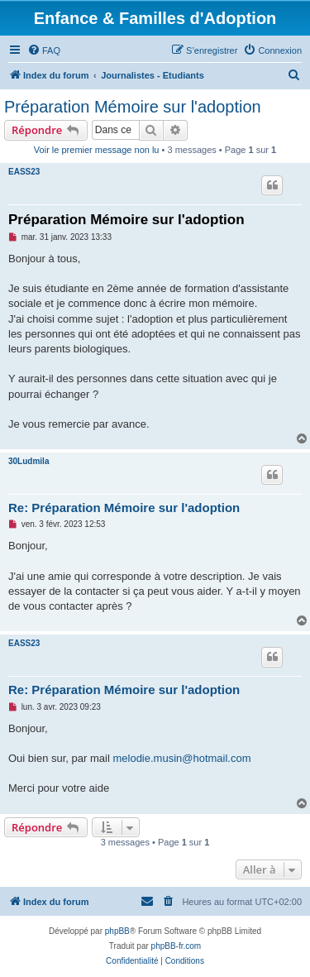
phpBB (117, 931)
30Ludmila (28, 461)
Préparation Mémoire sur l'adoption (132, 107)
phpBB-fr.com (176, 946)
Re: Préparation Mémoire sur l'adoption (124, 507)
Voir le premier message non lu (97, 150)
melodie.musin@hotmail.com (181, 758)
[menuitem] (43, 50)
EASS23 (24, 171)
